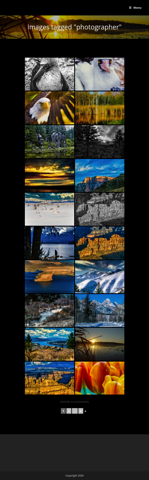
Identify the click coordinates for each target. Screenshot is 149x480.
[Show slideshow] (74, 402)
